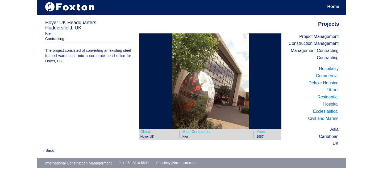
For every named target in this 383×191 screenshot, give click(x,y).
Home (333, 6)
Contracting (328, 57)
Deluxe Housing (324, 83)
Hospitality (329, 68)
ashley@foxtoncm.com (177, 163)
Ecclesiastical (326, 111)
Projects (328, 24)
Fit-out (333, 90)
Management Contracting (315, 50)
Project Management (319, 36)
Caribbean (329, 136)
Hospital (331, 104)
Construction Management (314, 43)
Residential (328, 97)
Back (49, 150)
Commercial (327, 75)
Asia (334, 129)
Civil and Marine (323, 118)
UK (336, 143)
